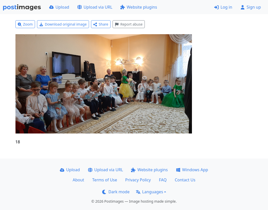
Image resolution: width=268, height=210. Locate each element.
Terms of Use (104, 180)
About (78, 180)
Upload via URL (94, 7)
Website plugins (138, 7)
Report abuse (128, 24)
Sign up (250, 7)
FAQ (163, 180)
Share (100, 24)
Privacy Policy (138, 180)
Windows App (192, 170)
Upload (59, 7)
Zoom (25, 24)
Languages (149, 192)
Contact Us (185, 180)
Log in (223, 7)
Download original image (63, 24)
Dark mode (116, 192)
